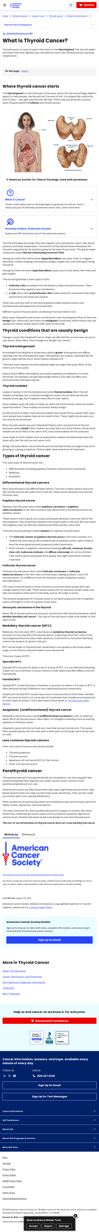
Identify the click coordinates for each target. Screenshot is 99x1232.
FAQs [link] (5, 1157)
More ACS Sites (49, 1147)
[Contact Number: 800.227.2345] (43, 1076)
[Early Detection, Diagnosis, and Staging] (24, 982)
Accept (33, 1226)
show (24, 70)
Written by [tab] (11, 834)
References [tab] (28, 834)
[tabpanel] (49, 865)
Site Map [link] (7, 1163)
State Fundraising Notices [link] (15, 1198)
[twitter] (4, 1076)
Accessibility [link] (9, 1186)
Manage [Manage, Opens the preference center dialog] (64, 1226)
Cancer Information (49, 1111)
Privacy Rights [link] (9, 1175)
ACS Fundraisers (49, 1120)
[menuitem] (93, 24)
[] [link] (24, 70)
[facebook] (14, 1076)
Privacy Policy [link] (9, 1169)
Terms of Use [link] (9, 1192)
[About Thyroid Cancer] (14, 971)
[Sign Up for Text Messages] (49, 1096)
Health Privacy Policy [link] (12, 1180)
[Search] (71, 5)
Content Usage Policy (40, 907)
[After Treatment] (11, 994)
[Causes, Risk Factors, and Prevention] (22, 976)
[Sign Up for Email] (49, 1085)
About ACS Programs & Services (49, 1138)
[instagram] (9, 1076)
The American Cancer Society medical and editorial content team (33, 874)
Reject (48, 1226)
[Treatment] (9, 988)
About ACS (49, 1129)
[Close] (75, 1215)
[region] (49, 1223)
